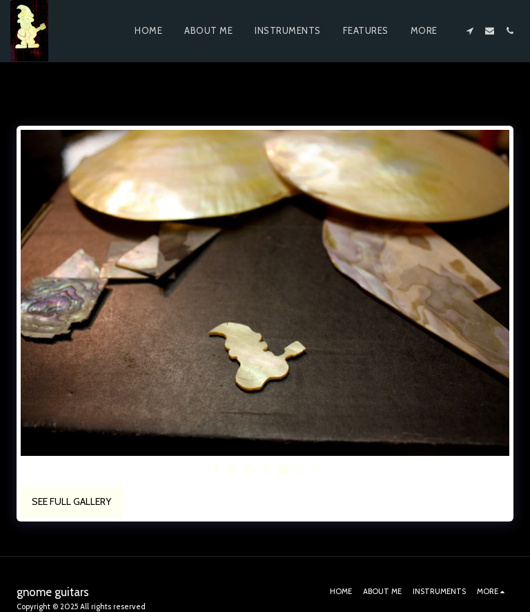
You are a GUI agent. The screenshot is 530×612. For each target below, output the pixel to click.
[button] (469, 30)
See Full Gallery (71, 501)
